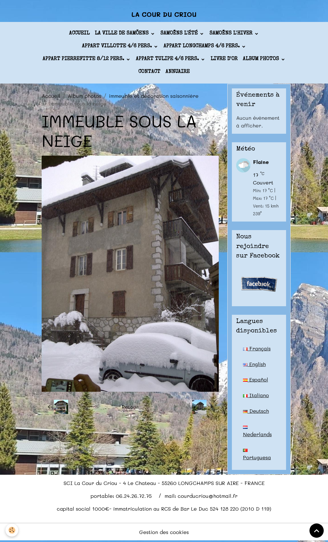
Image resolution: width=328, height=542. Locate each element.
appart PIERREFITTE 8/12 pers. (83, 59)
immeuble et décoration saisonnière (154, 96)
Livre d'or (224, 59)
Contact (149, 72)
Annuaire (177, 72)
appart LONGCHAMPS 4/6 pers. (202, 46)
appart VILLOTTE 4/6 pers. (117, 46)
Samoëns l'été (179, 33)
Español (255, 380)
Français (257, 348)
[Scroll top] (316, 530)
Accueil (79, 33)
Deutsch (256, 411)
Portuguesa (257, 456)
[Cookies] (12, 530)
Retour (130, 407)
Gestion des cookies (164, 532)
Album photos (261, 59)
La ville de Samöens (122, 33)
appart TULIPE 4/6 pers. (168, 59)
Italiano (256, 395)
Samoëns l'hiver (231, 33)
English (254, 364)
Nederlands (257, 432)
